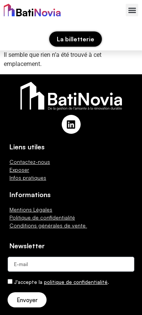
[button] (132, 10)
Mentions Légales (30, 209)
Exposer (19, 169)
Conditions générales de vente (48, 225)
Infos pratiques (27, 177)
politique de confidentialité (76, 282)
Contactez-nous (29, 161)
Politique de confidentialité (42, 217)
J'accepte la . (61, 282)
